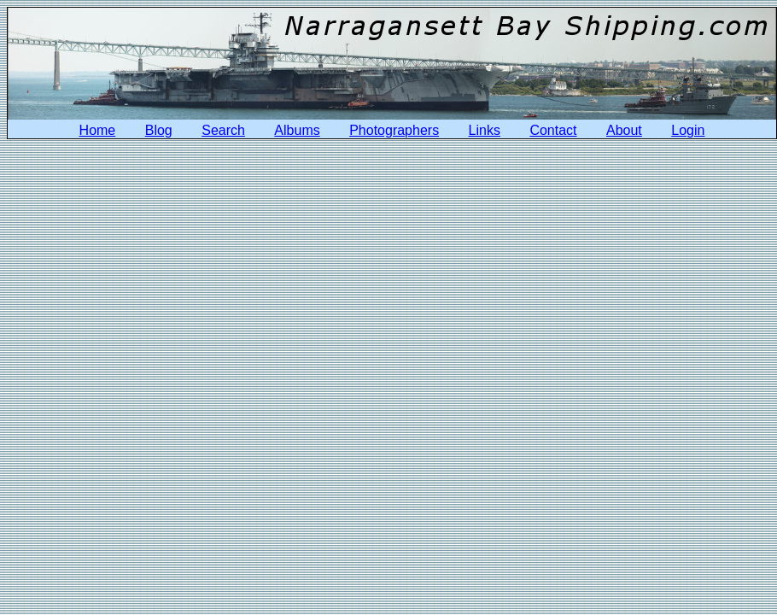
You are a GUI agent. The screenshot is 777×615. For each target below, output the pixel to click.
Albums (296, 130)
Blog (158, 130)
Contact (552, 130)
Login (687, 130)
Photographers (394, 130)
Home (97, 130)
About (624, 130)
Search (223, 130)
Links (484, 130)
